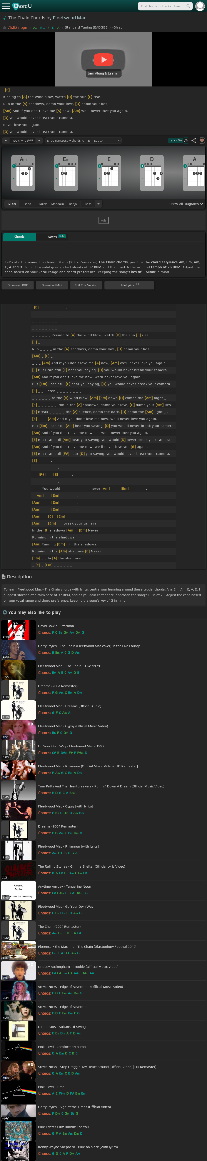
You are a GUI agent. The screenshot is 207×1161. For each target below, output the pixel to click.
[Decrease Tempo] (6, 140)
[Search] (188, 6)
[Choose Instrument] (98, 203)
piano (27, 204)
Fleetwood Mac (69, 17)
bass (88, 204)
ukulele (42, 204)
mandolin (57, 204)
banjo (73, 204)
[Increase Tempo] (39, 140)
